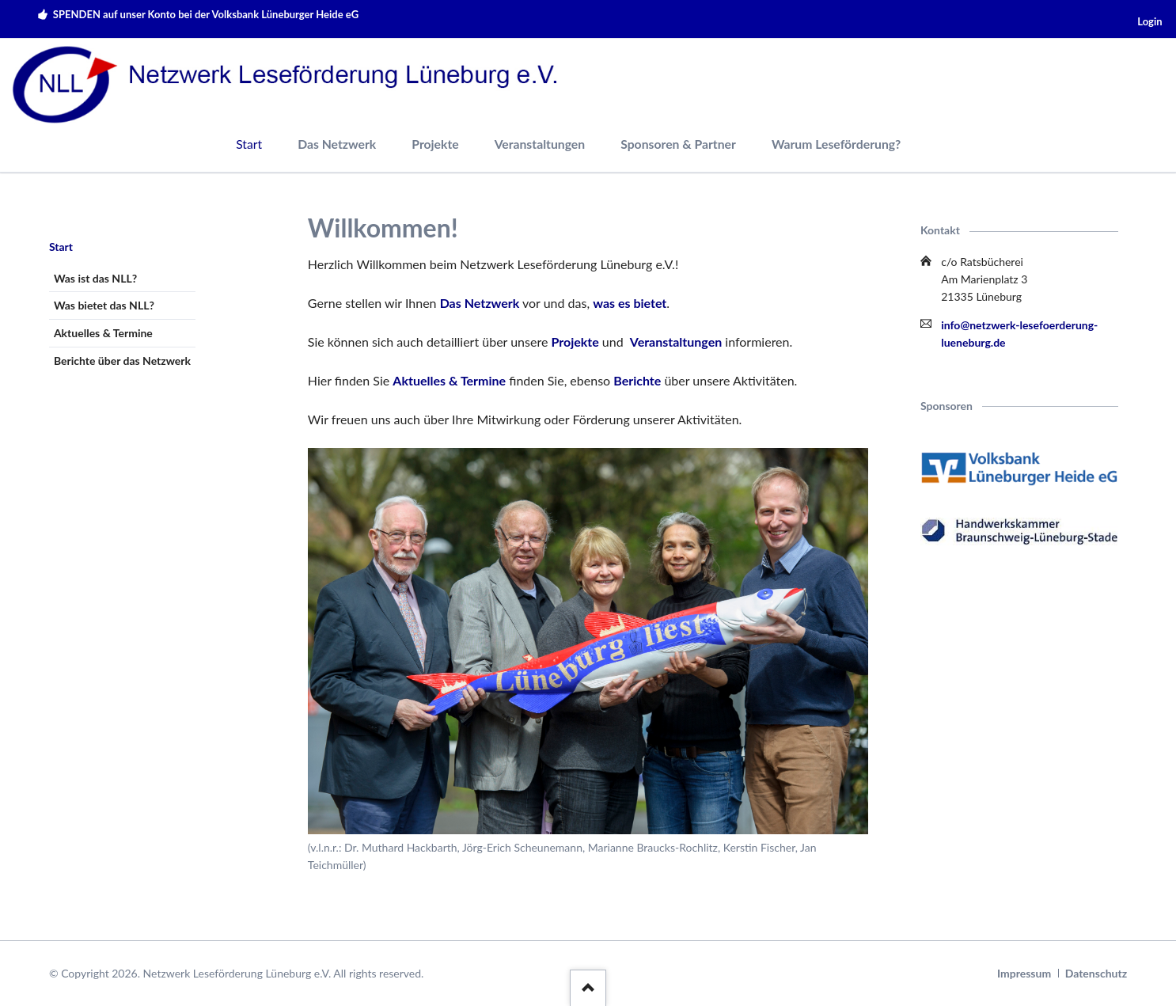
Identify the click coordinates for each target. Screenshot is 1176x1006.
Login (1149, 21)
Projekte (435, 143)
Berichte (637, 380)
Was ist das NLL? (95, 278)
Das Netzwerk (337, 143)
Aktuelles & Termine (449, 380)
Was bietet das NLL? (104, 305)
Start (61, 246)
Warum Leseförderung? (836, 143)
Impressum (1024, 973)
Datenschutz (1096, 973)
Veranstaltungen (540, 143)
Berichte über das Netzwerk (122, 360)
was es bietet (629, 302)
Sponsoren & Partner (678, 143)
